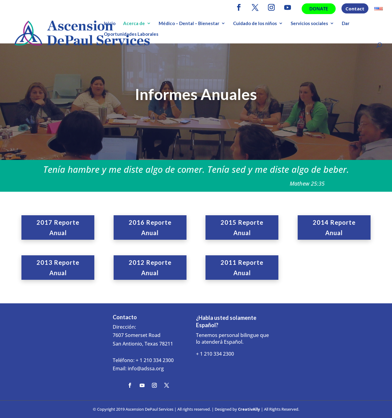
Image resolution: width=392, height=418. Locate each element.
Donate (318, 9)
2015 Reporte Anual (242, 227)
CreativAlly (249, 409)
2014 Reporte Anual (334, 227)
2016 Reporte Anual (150, 227)
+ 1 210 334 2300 (155, 360)
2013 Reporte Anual (57, 267)
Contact (354, 9)
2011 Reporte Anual (242, 267)
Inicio (109, 23)
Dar (345, 23)
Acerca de (134, 23)
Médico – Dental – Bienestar (189, 23)
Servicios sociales (309, 23)
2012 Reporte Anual (150, 267)
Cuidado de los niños (255, 23)
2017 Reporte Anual (57, 227)
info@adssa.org (146, 368)
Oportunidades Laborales (131, 34)
